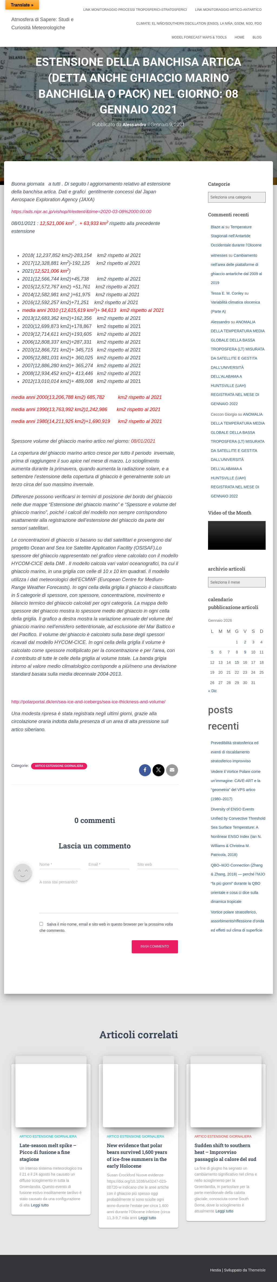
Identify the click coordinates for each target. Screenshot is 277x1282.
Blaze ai (217, 226)
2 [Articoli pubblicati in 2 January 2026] (245, 642)
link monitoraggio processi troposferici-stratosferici (135, 10)
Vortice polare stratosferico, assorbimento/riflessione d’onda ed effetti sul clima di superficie (237, 921)
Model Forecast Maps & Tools (199, 37)
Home (240, 37)
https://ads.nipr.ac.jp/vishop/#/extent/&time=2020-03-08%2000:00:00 (85, 211)
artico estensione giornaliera (59, 765)
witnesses (219, 255)
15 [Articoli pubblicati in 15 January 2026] (237, 662)
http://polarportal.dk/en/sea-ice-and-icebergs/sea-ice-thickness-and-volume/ (92, 701)
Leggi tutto (39, 1205)
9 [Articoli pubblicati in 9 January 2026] (245, 652)
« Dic (212, 690)
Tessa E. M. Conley (227, 293)
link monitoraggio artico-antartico (228, 10)
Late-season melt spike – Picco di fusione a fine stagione (47, 1152)
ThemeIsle (257, 1270)
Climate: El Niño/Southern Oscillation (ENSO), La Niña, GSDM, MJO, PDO (199, 23)
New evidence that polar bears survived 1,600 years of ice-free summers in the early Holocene (137, 1155)
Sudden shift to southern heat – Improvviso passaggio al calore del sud (225, 1152)
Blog (257, 37)
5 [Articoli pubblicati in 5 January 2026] (212, 652)
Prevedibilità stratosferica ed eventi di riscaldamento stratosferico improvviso (234, 752)
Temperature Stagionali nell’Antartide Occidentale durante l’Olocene (236, 235)
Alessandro (220, 322)
